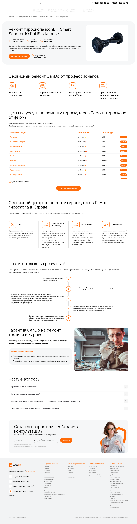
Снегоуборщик (114, 508)
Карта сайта (78, 517)
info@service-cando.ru (21, 481)
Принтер (70, 472)
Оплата (49, 3)
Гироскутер (47, 485)
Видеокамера (48, 498)
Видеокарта (71, 478)
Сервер (46, 474)
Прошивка (13, 137)
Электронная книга (50, 493)
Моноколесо (48, 489)
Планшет (46, 468)
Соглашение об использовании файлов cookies (115, 517)
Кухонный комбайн (115, 481)
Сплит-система (114, 506)
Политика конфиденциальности (92, 517)
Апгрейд (13, 161)
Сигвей (46, 487)
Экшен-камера (48, 481)
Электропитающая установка (119, 500)
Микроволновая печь (116, 483)
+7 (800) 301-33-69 (21, 476)
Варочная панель (115, 478)
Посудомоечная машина (117, 489)
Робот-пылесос (114, 470)
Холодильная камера (116, 502)
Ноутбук (70, 466)
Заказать (123, 137)
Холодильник (114, 472)
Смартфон (47, 470)
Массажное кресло (116, 491)
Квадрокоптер (48, 476)
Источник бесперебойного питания (54, 494)
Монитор (70, 476)
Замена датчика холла (17, 165)
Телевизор (47, 472)
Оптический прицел (95, 474)
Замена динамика (16, 175)
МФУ (69, 470)
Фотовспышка (93, 466)
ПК (69, 474)
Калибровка (14, 156)
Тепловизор (92, 472)
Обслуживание (15, 151)
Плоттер (46, 491)
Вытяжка (112, 496)
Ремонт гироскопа (16, 146)
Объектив (92, 468)
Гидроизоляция (15, 170)
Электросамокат (49, 478)
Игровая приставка (50, 479)
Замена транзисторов (17, 142)
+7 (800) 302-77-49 (39, 57)
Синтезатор (47, 496)
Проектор (47, 466)
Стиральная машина (116, 474)
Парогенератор (114, 487)
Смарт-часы (47, 483)
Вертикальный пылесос (117, 466)
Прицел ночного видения (96, 476)
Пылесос (112, 476)
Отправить (66, 440)
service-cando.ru (30, 471)
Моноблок (71, 468)
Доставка (43, 3)
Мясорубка (113, 485)
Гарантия (35, 3)
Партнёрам (64, 3)
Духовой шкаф (114, 479)
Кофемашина (114, 468)
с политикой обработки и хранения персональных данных (30, 446)
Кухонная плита (114, 504)
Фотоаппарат (93, 470)
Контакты (56, 3)
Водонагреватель (115, 493)
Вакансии (12, 495)
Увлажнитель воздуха (116, 494)
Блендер (112, 498)
